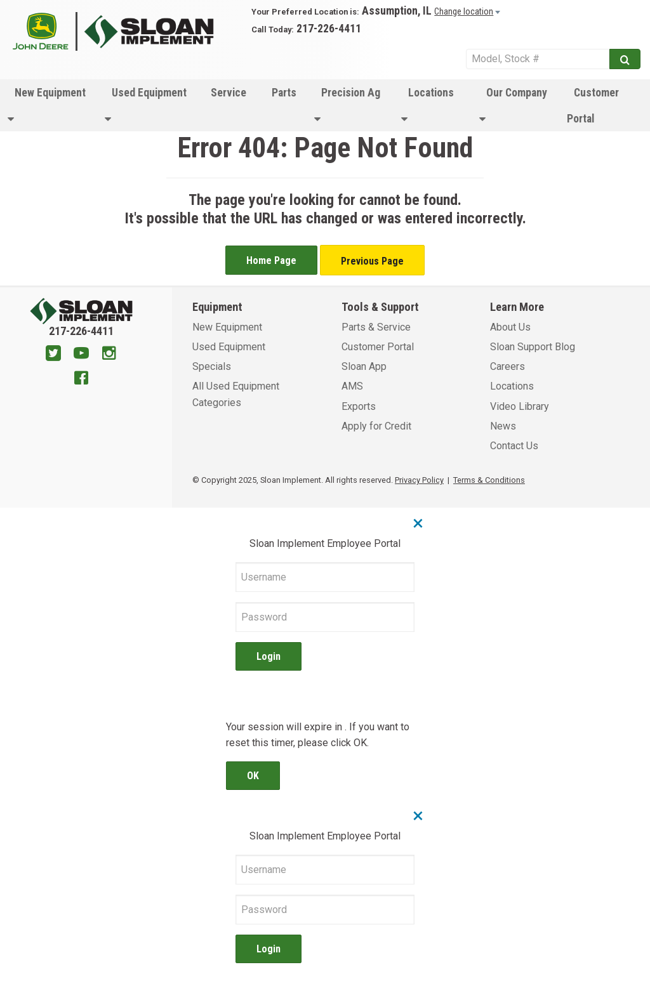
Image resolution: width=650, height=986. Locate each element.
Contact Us (514, 446)
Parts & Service (376, 327)
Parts (284, 92)
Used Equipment (146, 105)
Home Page (271, 260)
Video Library (519, 406)
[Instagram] (109, 355)
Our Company (513, 105)
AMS (352, 386)
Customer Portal (593, 105)
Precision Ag (347, 105)
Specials (211, 366)
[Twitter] (53, 355)
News (503, 426)
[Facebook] (81, 379)
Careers (507, 366)
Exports (359, 406)
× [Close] (418, 523)
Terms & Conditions (489, 480)
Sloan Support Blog (532, 347)
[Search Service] (537, 59)
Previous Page (372, 261)
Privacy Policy (419, 480)
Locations (427, 105)
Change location (463, 11)
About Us (510, 327)
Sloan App (364, 366)
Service (228, 92)
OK (253, 776)
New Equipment (47, 105)
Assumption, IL (397, 10)
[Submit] (624, 59)
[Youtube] (81, 355)
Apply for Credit (376, 426)
